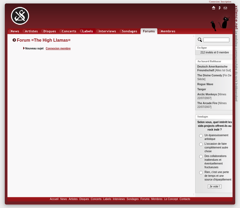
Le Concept (171, 199)
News (63, 199)
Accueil (54, 199)
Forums (145, 199)
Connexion (214, 1)
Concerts (96, 199)
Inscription (226, 1)
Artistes (73, 199)
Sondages (133, 199)
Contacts (184, 199)
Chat (225, 36)
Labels (107, 199)
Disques (84, 199)
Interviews (119, 199)
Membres (156, 199)
